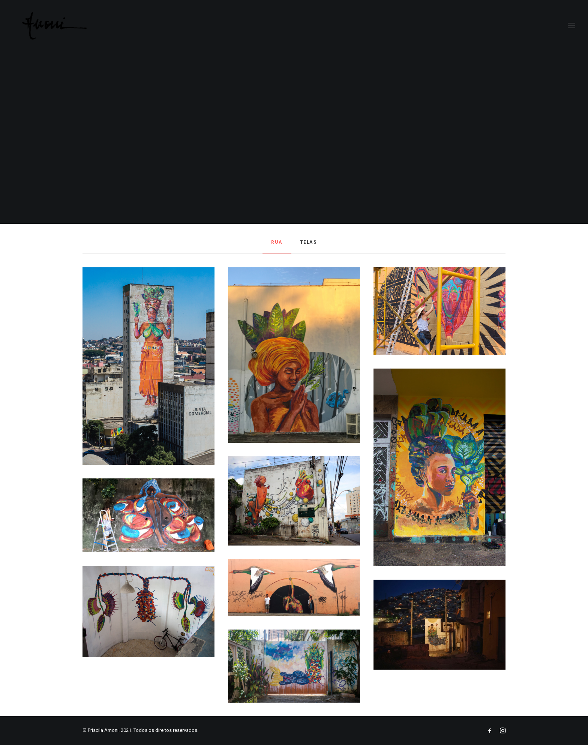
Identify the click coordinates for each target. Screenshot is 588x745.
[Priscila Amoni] (47, 26)
